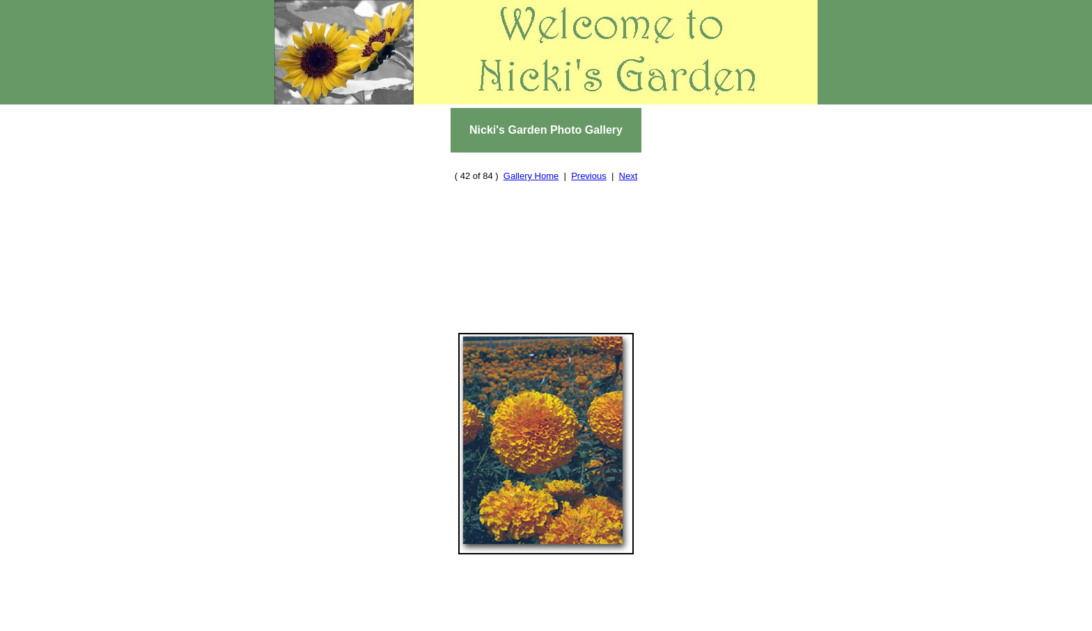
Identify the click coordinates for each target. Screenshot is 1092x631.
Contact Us (474, 624)
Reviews (441, 612)
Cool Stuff (537, 624)
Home (400, 612)
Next (628, 162)
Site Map (594, 624)
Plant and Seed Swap (575, 612)
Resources (493, 612)
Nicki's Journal (660, 624)
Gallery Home (531, 162)
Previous (589, 162)
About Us (416, 624)
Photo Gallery (668, 612)
